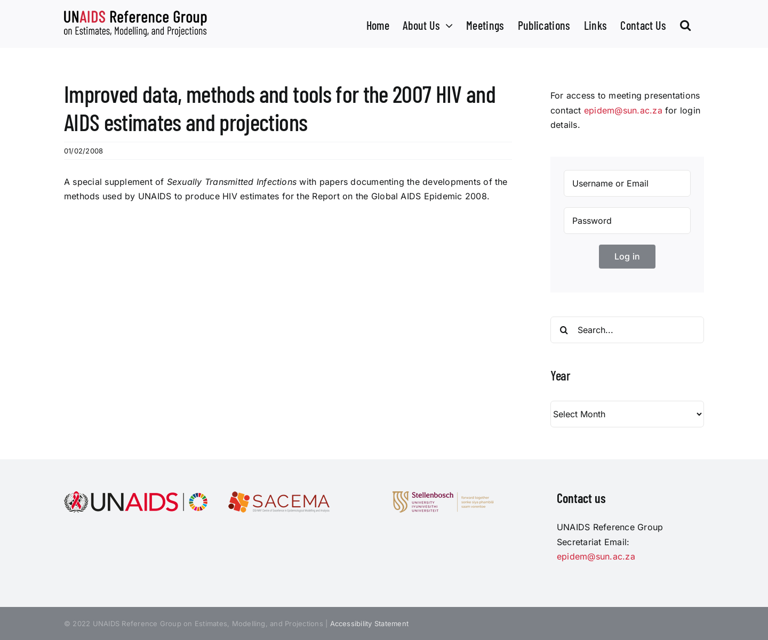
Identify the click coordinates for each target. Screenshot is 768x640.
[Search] (563, 330)
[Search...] (627, 330)
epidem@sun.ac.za (623, 110)
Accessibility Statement (369, 623)
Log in (627, 256)
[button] (685, 24)
